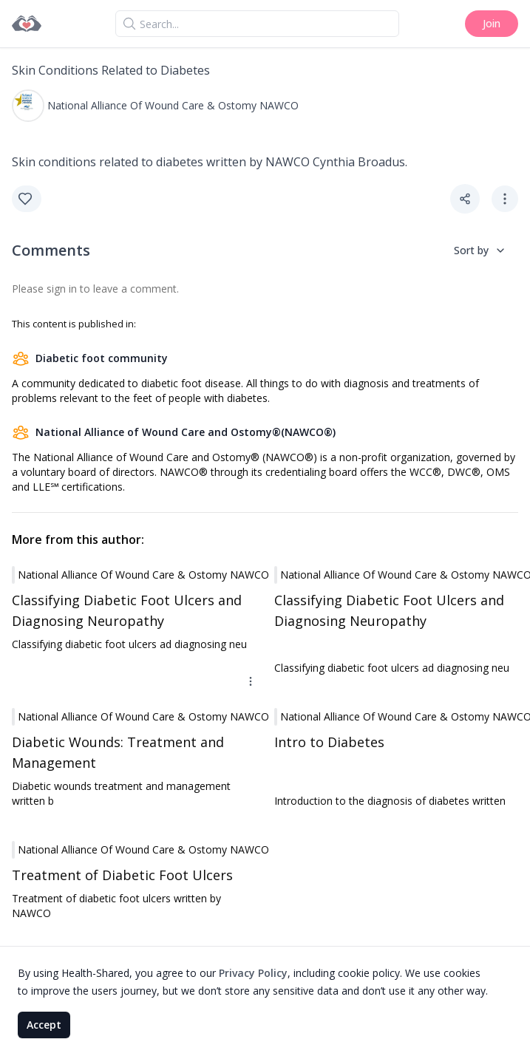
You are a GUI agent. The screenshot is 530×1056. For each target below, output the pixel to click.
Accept (44, 1025)
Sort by (480, 250)
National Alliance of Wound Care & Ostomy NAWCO (173, 105)
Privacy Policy (253, 973)
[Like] (26, 198)
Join (491, 23)
